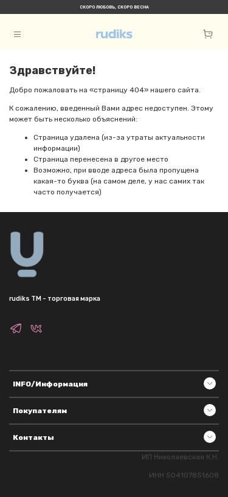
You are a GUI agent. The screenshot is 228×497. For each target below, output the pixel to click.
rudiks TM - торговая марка (54, 299)
